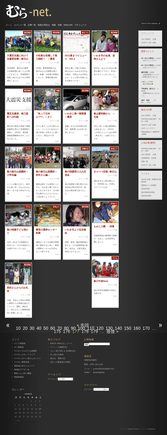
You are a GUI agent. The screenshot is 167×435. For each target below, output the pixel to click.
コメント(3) (25, 179)
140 (118, 328)
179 (94, 331)
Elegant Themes (133, 429)
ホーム (9, 25)
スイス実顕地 (19, 343)
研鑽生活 (85, 149)
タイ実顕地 (19, 347)
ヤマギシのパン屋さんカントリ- (27, 358)
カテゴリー (89, 389)
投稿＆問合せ (44, 25)
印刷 (60, 25)
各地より (114, 91)
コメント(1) (83, 63)
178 (85, 331)
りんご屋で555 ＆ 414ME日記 (63, 351)
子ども (28, 149)
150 (127, 328)
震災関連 (27, 33)
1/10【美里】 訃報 (148, 39)
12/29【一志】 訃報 (148, 43)
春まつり (85, 33)
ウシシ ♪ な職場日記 (58, 347)
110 (90, 328)
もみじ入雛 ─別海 (104, 226)
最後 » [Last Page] (112, 331)
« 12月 (18, 420)
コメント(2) (54, 121)
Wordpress (151, 429)
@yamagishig (99, 372)
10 (18, 328)
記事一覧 (32, 25)
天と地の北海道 (57, 355)
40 (39, 328)
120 (99, 328)
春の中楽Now (101, 281)
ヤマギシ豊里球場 (21, 362)
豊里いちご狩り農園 (22, 373)
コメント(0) (54, 63)
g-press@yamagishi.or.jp (103, 369)
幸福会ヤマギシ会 (21, 370)
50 (45, 328)
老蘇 (54, 25)
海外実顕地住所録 (148, 192)
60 (52, 328)
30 (32, 328)
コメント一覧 (20, 25)
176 (66, 331)
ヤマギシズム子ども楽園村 (25, 351)
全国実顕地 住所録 (148, 158)
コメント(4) (25, 63)
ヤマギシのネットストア (24, 355)
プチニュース (80, 25)
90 (73, 328)
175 (57, 331)
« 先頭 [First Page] (83, 325)
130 (109, 328)
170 (146, 328)
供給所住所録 (146, 196)
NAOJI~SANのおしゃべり (61, 343)
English (68, 25)
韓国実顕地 (19, 377)
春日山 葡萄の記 (57, 358)
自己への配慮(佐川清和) (60, 362)
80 (66, 328)
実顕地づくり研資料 (148, 185)
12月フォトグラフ (148, 128)
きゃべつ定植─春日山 (105, 171)
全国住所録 (145, 189)
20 (25, 328)
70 (59, 328)
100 (81, 328)
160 (136, 328)
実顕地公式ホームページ (24, 366)
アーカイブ (52, 379)
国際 (58, 91)
